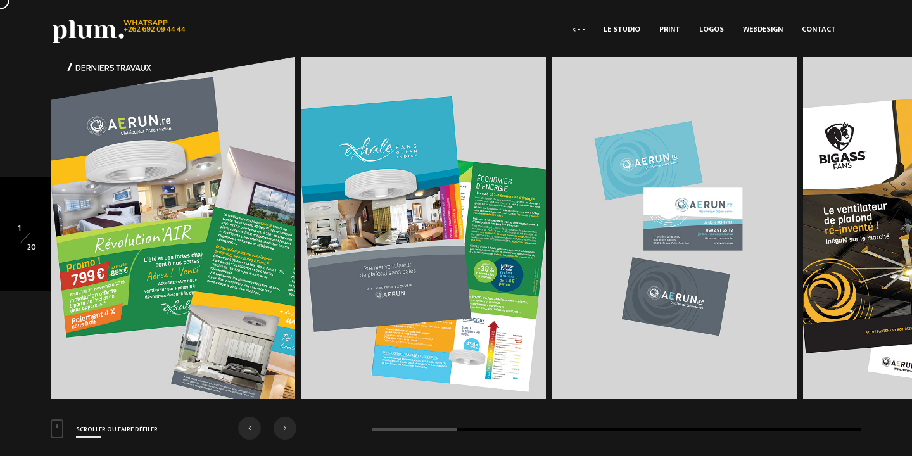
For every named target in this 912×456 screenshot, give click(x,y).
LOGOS (711, 29)
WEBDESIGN (763, 29)
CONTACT (819, 29)
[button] (249, 428)
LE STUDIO (622, 29)
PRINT (669, 29)
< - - (578, 29)
